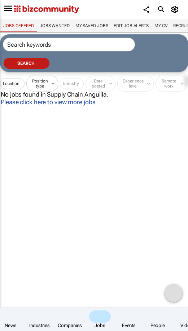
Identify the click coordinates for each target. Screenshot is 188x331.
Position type (40, 83)
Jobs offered (18, 25)
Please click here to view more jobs (48, 102)
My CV (161, 25)
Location (11, 83)
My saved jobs (91, 25)
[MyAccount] (175, 9)
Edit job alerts (131, 25)
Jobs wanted (55, 25)
